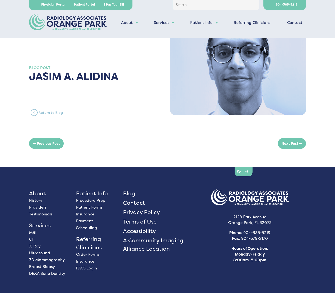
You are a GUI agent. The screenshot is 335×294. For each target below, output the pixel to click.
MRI (32, 233)
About (127, 23)
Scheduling (86, 228)
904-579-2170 (254, 239)
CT (31, 240)
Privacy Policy (141, 212)
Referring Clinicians (252, 23)
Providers (38, 208)
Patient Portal (84, 4)
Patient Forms (89, 208)
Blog (129, 194)
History (35, 201)
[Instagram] (246, 172)
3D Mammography (47, 260)
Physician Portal (51, 4)
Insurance (85, 214)
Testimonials (41, 214)
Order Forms (88, 255)
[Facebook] (239, 172)
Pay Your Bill (113, 4)
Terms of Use (140, 222)
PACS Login (86, 268)
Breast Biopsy (42, 267)
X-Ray (35, 246)
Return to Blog (47, 113)
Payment (84, 221)
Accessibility (139, 231)
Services (161, 23)
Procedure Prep (90, 201)
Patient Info (201, 23)
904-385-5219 (284, 4)
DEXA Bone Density (47, 274)
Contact (295, 23)
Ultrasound (39, 253)
